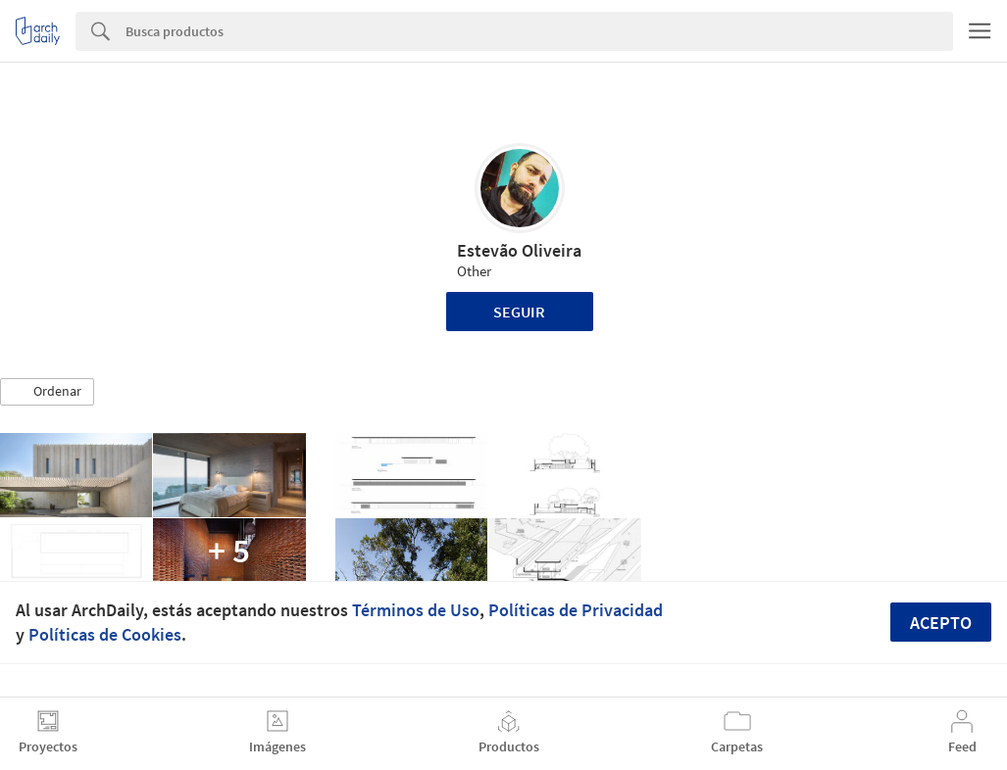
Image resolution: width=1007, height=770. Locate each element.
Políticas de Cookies (104, 634)
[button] (47, 392)
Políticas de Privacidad (575, 610)
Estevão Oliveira (519, 250)
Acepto (941, 622)
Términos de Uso (415, 610)
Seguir (519, 311)
